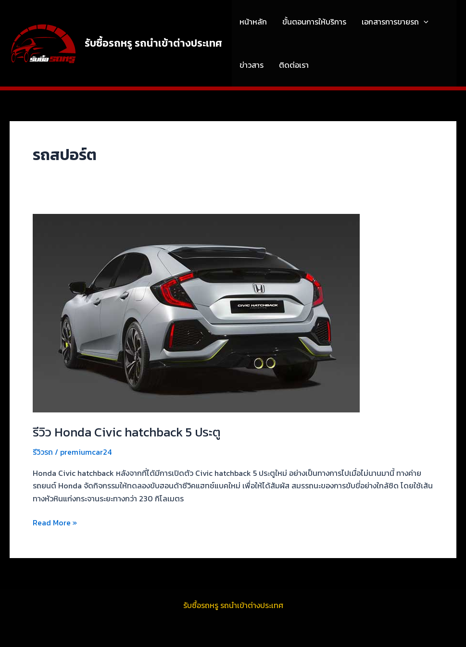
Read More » (55, 522)
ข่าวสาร (251, 65)
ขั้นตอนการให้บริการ (314, 21)
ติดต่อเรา (294, 65)
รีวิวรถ (43, 452)
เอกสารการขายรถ (395, 21)
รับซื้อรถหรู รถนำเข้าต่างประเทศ (153, 43)
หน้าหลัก (253, 21)
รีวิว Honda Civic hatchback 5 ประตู (127, 432)
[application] (423, 21)
